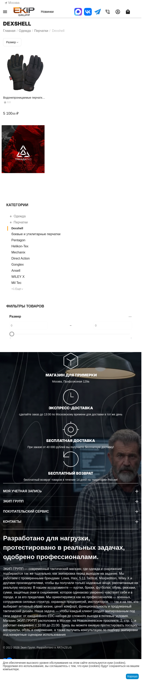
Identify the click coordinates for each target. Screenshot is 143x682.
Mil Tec (16, 282)
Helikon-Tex (19, 246)
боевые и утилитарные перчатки (35, 234)
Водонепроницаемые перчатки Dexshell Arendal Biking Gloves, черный (23, 97)
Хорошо (132, 676)
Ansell (15, 270)
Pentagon (18, 240)
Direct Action (20, 258)
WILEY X (18, 276)
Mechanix (18, 252)
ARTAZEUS (64, 647)
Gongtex (17, 264)
